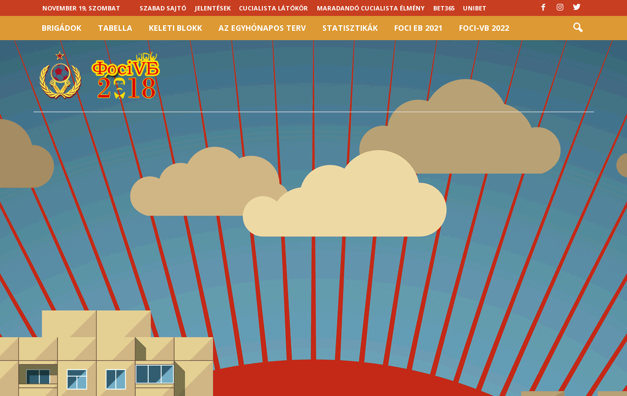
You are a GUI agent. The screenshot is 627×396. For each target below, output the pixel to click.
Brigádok (61, 28)
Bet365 (444, 8)
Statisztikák (350, 28)
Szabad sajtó (162, 8)
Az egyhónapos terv (262, 28)
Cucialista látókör (273, 8)
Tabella (115, 28)
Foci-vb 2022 (484, 28)
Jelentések (213, 8)
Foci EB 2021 (418, 28)
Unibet (474, 8)
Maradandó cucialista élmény (370, 8)
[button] (578, 28)
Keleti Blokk (175, 28)
